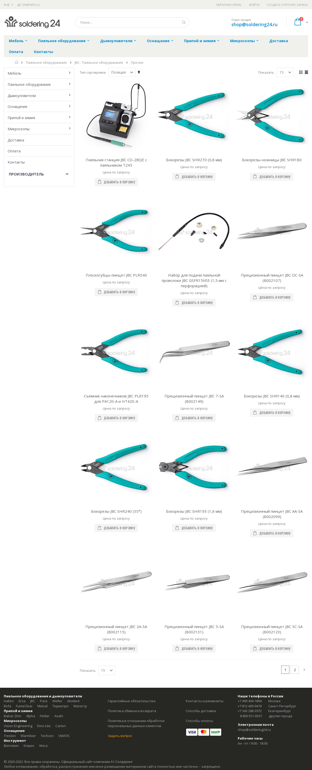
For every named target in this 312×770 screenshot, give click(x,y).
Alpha (30, 476)
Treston (10, 496)
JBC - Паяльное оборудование (99, 62)
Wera (43, 506)
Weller (57, 461)
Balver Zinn (12, 476)
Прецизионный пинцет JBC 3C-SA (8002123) (272, 389)
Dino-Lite (44, 486)
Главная (17, 62)
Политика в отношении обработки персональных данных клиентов (136, 484)
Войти (254, 5)
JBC (32, 461)
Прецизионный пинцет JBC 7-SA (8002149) (194, 279)
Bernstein (11, 506)
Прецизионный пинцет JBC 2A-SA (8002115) (116, 389)
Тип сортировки (93, 72)
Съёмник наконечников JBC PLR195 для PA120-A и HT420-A (116, 279)
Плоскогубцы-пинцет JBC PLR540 (116, 215)
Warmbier (28, 496)
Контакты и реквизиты (205, 461)
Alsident (73, 461)
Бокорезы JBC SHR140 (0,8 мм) (272, 276)
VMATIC (64, 496)
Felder (45, 476)
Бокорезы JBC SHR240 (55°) (116, 331)
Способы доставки (201, 471)
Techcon (47, 496)
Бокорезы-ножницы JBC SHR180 (272, 159)
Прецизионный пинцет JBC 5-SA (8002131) (194, 389)
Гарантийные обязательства (131, 461)
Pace (44, 461)
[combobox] (132, 22)
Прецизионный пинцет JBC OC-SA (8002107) (272, 218)
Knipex (29, 506)
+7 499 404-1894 (250, 461)
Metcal (42, 466)
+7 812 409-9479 (250, 466)
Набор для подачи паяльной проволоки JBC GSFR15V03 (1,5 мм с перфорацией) (194, 221)
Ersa (22, 461)
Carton (60, 486)
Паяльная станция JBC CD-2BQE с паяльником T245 (116, 162)
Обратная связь (229, 5)
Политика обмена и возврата (132, 471)
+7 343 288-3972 (250, 471)
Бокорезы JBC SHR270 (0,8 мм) (194, 159)
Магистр (80, 466)
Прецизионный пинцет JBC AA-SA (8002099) (272, 334)
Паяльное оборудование (46, 62)
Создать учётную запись (287, 5)
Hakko (9, 461)
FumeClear (24, 466)
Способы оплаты (199, 481)
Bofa (7, 466)
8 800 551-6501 (251, 476)
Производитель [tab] (26, 174)
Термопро (60, 466)
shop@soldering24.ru (254, 24)
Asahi (58, 476)
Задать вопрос (120, 496)
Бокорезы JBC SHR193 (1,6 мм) (194, 331)
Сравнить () (28, 5)
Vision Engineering (18, 486)
